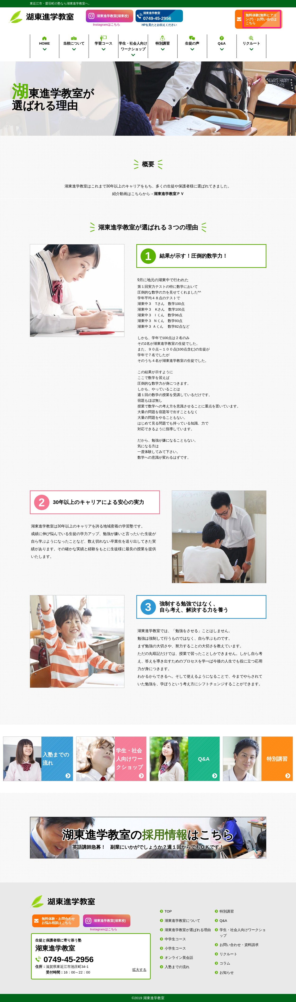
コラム (225, 963)
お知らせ (227, 972)
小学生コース (175, 948)
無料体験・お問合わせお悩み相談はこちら (58, 921)
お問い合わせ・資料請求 (239, 945)
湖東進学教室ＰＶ (169, 194)
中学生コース (175, 939)
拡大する (139, 970)
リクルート (228, 954)
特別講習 (227, 911)
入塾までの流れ (177, 967)
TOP (168, 911)
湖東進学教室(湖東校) (113, 16)
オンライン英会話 (179, 957)
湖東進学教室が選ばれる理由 (188, 930)
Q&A (223, 920)
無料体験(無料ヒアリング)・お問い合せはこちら (261, 19)
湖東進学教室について (182, 920)
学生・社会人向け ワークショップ (133, 46)
